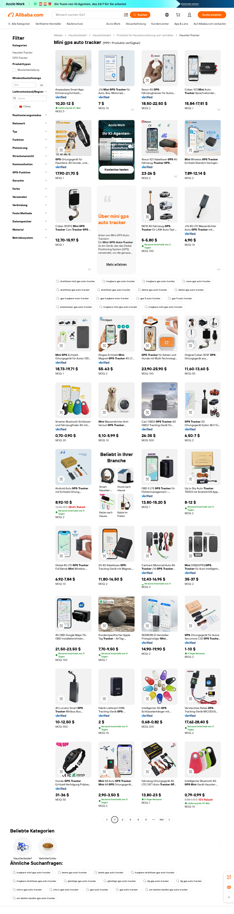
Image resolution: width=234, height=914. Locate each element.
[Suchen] (140, 15)
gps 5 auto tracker (148, 298)
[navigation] (29, 428)
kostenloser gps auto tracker (74, 307)
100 (162, 819)
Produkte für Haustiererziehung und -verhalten (145, 35)
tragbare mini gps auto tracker (118, 307)
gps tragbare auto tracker (72, 298)
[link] (229, 877)
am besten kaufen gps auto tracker (166, 889)
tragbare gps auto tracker (118, 281)
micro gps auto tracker (27, 889)
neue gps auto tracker (196, 281)
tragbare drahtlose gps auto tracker (153, 872)
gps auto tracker (97, 889)
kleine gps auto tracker (152, 289)
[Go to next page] (169, 819)
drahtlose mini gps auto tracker (75, 281)
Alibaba (58, 35)
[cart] (179, 15)
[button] (126, 14)
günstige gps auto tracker (80, 881)
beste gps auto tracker (72, 872)
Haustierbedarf (77, 35)
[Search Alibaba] (88, 15)
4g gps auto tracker (156, 881)
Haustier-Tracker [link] (189, 35)
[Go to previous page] (106, 819)
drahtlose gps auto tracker (73, 289)
